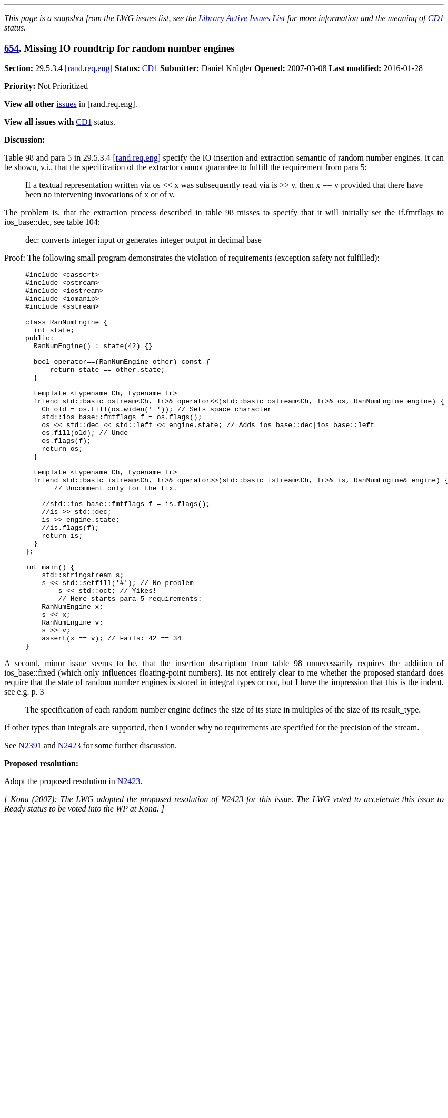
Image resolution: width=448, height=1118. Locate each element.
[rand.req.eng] (89, 68)
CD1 (436, 18)
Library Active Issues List (241, 18)
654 (11, 48)
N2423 (69, 821)
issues (66, 104)
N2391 (30, 821)
